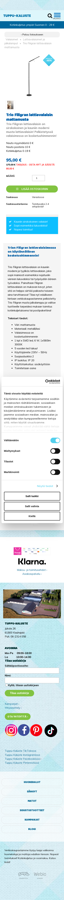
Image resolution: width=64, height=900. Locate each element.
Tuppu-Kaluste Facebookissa (22, 758)
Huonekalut (32, 782)
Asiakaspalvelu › (32, 573)
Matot (32, 801)
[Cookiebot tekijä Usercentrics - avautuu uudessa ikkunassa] (45, 381)
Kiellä (32, 516)
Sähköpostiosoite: (16, 665)
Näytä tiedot (45, 486)
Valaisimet (12, 39)
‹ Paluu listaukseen (32, 34)
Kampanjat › (12, 703)
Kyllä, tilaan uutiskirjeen (23, 685)
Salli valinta (32, 506)
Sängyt (32, 791)
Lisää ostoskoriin (32, 189)
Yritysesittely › (13, 707)
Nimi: (8, 675)
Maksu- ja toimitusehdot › (32, 570)
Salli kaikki (32, 496)
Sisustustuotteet (32, 810)
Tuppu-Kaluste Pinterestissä (22, 762)
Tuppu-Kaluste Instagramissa (22, 755)
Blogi (32, 829)
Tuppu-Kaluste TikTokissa (20, 750)
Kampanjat (32, 819)
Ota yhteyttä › (18, 716)
